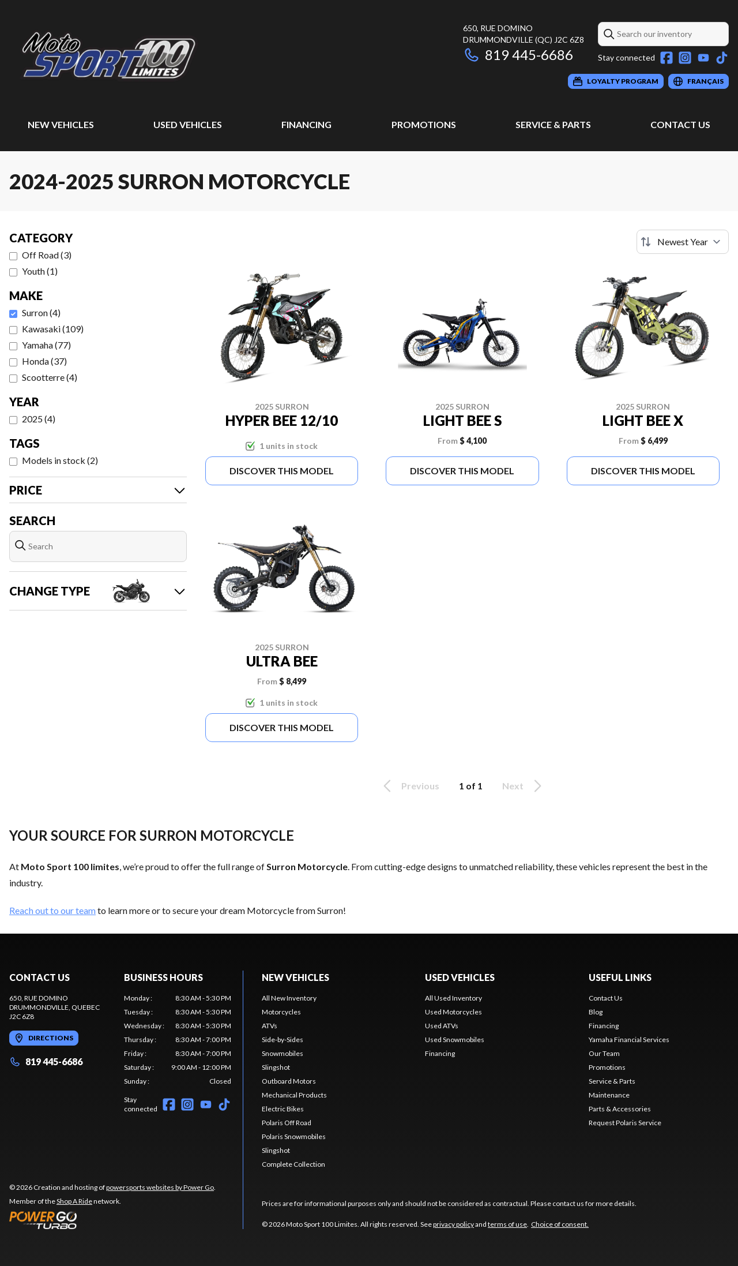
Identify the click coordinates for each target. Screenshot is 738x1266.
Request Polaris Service (625, 1122)
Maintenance (609, 1095)
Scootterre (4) (49, 377)
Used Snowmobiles (454, 1039)
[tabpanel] (178, 1040)
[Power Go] (112, 1220)
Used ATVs (441, 1025)
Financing (306, 124)
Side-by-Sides (282, 1039)
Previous (409, 786)
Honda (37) (44, 360)
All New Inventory (289, 998)
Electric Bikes (283, 1108)
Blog (596, 1011)
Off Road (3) (46, 254)
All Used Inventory (453, 998)
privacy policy (453, 1224)
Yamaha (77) (46, 344)
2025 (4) (38, 418)
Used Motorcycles (453, 1011)
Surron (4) (41, 312)
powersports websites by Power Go (160, 1187)
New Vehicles (61, 124)
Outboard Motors (289, 1081)
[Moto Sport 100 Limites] (153, 56)
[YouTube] (703, 58)
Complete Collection (293, 1164)
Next (523, 786)
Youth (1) (40, 270)
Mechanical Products (294, 1095)
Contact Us (680, 124)
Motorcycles (281, 1011)
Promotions (423, 124)
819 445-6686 (518, 54)
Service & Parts (553, 124)
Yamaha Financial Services (629, 1039)
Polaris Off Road (286, 1122)
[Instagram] (685, 58)
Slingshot (276, 1067)
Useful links (620, 977)
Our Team (604, 1053)
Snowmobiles (282, 1053)
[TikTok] (722, 58)
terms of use (507, 1224)
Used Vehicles (187, 124)
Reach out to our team (52, 910)
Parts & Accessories (620, 1108)
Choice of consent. (560, 1224)
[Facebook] (666, 58)
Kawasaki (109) (53, 328)
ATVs (269, 1025)
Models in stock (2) (60, 460)
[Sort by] (683, 242)
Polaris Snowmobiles (294, 1136)
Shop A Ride (74, 1201)
